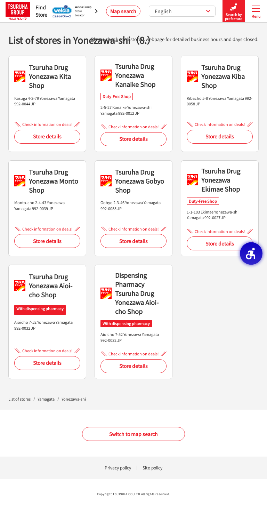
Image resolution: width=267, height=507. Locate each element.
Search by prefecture (233, 11)
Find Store (25, 11)
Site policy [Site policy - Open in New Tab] (152, 467)
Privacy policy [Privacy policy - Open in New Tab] (118, 467)
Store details (47, 136)
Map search (123, 11)
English (183, 11)
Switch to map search (133, 433)
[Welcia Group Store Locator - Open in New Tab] (75, 11)
